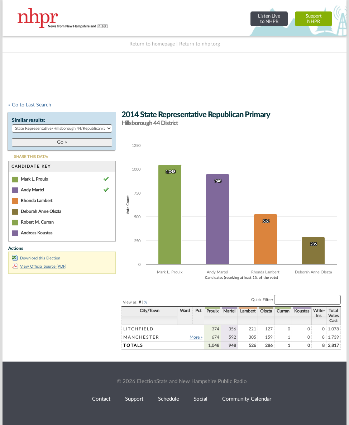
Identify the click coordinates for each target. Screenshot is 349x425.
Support (134, 399)
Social (200, 399)
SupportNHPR (314, 19)
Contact (101, 399)
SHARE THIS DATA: (31, 157)
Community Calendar (246, 399)
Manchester (141, 337)
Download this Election (36, 258)
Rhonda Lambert (36, 201)
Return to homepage (152, 44)
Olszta (266, 311)
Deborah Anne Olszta (41, 211)
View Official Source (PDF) (39, 266)
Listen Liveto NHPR (269, 19)
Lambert (247, 311)
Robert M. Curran (37, 222)
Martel (229, 311)
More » (196, 337)
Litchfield (138, 329)
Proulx (212, 311)
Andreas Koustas (36, 233)
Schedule (168, 399)
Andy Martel (32, 190)
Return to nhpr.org (199, 44)
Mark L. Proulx (34, 179)
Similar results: (28, 120)
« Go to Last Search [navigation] (29, 105)
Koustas (301, 311)
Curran (283, 311)
